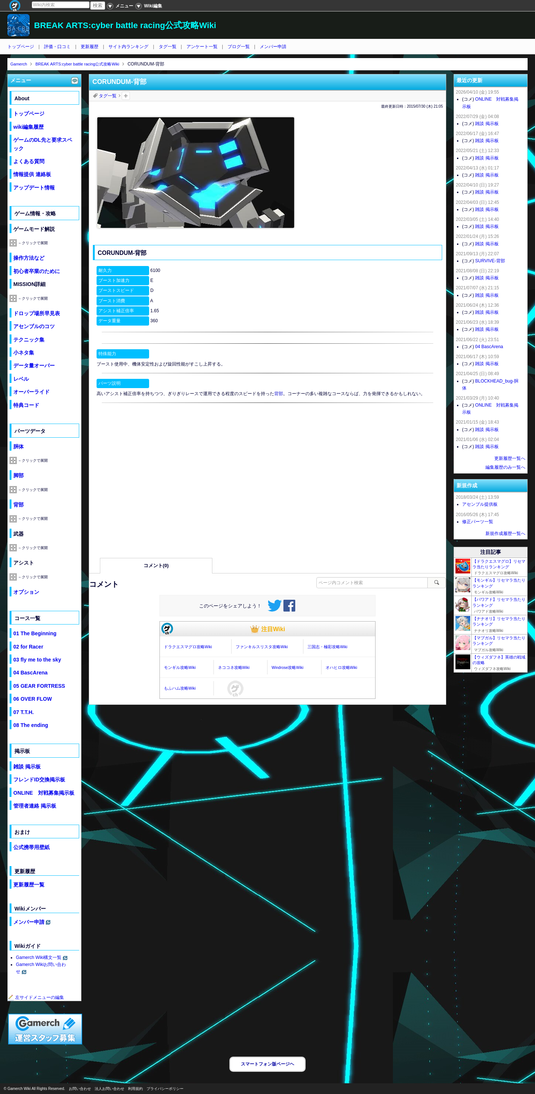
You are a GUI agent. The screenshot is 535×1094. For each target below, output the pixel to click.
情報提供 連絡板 (32, 174)
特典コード (26, 405)
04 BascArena (30, 673)
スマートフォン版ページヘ (267, 1064)
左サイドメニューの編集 (36, 997)
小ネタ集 (23, 353)
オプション (26, 592)
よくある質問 (28, 161)
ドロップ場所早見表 (36, 313)
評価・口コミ (57, 46)
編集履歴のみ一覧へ (505, 467)
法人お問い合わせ (109, 1089)
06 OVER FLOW (32, 699)
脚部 (18, 475)
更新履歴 (89, 46)
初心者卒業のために (36, 271)
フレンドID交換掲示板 (39, 779)
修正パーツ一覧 (477, 521)
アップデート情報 (34, 188)
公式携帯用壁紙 (31, 847)
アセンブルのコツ (34, 326)
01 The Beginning (35, 633)
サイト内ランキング (128, 46)
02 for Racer (28, 647)
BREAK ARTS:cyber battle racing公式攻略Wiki (125, 25)
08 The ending (30, 725)
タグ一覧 (167, 46)
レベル (21, 379)
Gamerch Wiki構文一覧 (38, 957)
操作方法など (28, 258)
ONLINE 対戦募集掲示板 (43, 793)
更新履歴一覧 (28, 885)
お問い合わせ (80, 1089)
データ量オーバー (34, 365)
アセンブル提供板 (480, 504)
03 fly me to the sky (37, 660)
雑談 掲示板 (27, 767)
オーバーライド (31, 392)
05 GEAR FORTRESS (39, 686)
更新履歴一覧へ (509, 458)
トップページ (20, 46)
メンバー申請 (273, 46)
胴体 (18, 447)
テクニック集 (28, 340)
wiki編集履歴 (28, 127)
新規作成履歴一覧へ (505, 533)
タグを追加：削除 (126, 96)
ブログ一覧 (239, 46)
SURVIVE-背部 (490, 260)
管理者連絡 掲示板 (34, 806)
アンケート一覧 (202, 46)
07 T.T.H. (23, 712)
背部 (278, 393)
